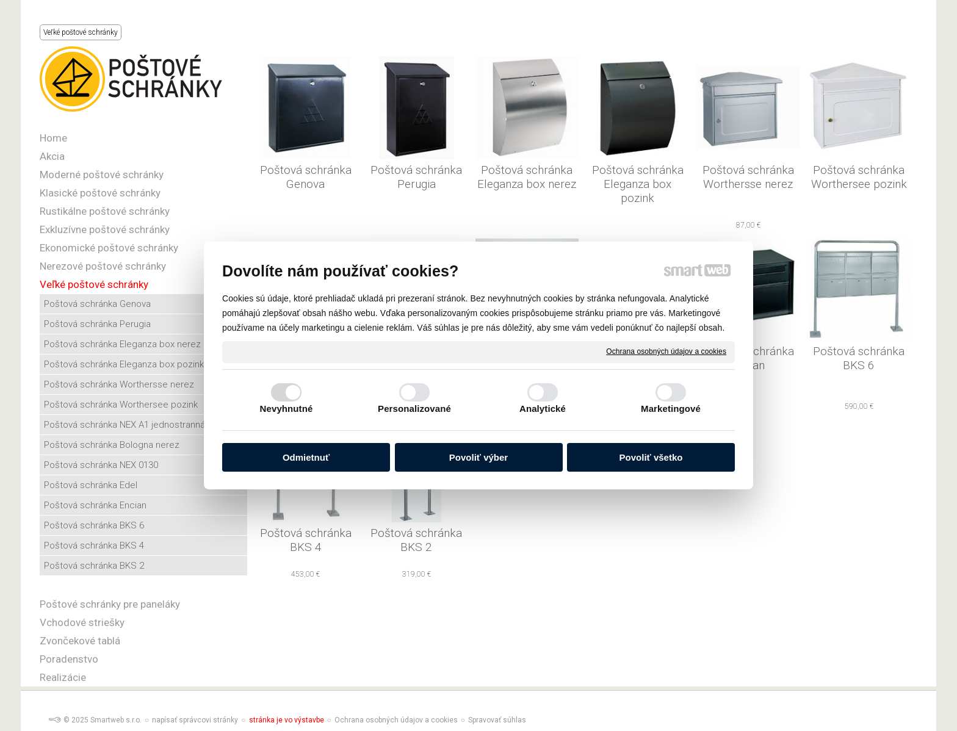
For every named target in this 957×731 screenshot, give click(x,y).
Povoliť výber (478, 457)
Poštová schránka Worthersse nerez (749, 177)
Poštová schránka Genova (307, 177)
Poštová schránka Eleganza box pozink (639, 184)
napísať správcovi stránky (195, 720)
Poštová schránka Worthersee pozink (859, 177)
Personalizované (414, 408)
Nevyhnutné (286, 408)
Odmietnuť (306, 457)
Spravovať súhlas (497, 720)
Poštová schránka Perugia (417, 177)
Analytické (542, 408)
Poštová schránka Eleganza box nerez (526, 177)
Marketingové (671, 408)
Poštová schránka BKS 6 (860, 358)
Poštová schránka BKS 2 (417, 540)
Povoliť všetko (651, 457)
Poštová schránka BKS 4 (307, 540)
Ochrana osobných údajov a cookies (666, 351)
